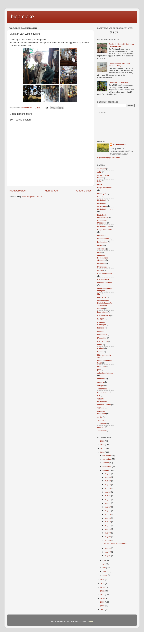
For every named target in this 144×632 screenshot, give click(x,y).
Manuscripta (102, 341)
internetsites (102, 312)
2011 (102, 595)
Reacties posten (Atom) (32, 196)
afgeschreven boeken (103, 176)
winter (99, 417)
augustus (107, 470)
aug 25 (108, 492)
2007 (102, 609)
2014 (102, 583)
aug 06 (108, 536)
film (98, 294)
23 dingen (101, 169)
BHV (99, 197)
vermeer (100, 408)
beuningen (101, 193)
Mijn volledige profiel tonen (108, 157)
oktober (106, 463)
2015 (102, 580)
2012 (102, 591)
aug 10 (108, 529)
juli (104, 560)
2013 (102, 587)
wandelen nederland (101, 412)
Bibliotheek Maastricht (102, 222)
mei (104, 568)
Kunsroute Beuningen (101, 323)
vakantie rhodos (104, 405)
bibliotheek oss (103, 226)
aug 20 (108, 507)
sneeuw (100, 382)
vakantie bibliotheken (102, 400)
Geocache (101, 297)
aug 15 (108, 514)
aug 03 (108, 552)
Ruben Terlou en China (118, 82)
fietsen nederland (104, 283)
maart (105, 575)
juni (104, 564)
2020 (102, 452)
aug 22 (108, 499)
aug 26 (108, 488)
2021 (102, 448)
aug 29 (108, 481)
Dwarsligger (102, 267)
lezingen (100, 328)
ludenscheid (102, 335)
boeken (100, 235)
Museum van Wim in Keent (115, 543)
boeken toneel (103, 239)
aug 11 (108, 525)
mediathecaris (119, 145)
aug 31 (108, 473)
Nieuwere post (17, 190)
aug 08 (108, 533)
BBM (99, 181)
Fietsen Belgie (103, 279)
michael (100, 348)
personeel (101, 366)
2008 (102, 606)
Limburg (100, 331)
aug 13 (108, 518)
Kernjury (100, 319)
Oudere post (83, 190)
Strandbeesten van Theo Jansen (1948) (119, 64)
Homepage (51, 190)
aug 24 (108, 496)
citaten (100, 245)
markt (99, 345)
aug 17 (108, 511)
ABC (99, 172)
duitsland (101, 263)
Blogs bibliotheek (104, 230)
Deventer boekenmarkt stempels (102, 258)
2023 (102, 441)
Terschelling (102, 389)
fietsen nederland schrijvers (104, 289)
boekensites (102, 242)
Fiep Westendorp (104, 274)
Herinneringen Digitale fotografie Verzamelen (104, 303)
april (105, 571)
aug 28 (108, 485)
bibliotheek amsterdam (102, 204)
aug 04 (108, 548)
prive (99, 370)
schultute (101, 379)
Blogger (90, 621)
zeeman (100, 427)
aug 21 (108, 503)
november (107, 459)
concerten (101, 249)
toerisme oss (102, 392)
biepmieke (22, 16)
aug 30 (108, 477)
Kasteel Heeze (103, 315)
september (107, 466)
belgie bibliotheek (104, 188)
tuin (98, 395)
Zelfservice (101, 430)
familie (100, 270)
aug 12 (108, 522)
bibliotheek (101, 200)
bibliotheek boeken (105, 209)
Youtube (100, 420)
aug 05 (108, 540)
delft (99, 252)
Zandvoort (101, 424)
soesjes (100, 385)
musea (100, 351)
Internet (100, 309)
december (107, 455)
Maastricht (101, 338)
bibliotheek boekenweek (102, 216)
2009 (102, 602)
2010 (102, 598)
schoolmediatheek (105, 373)
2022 (102, 445)
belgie (99, 184)
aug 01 (108, 556)
